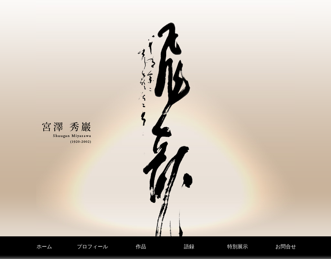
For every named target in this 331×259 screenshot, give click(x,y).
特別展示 (237, 246)
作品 (141, 246)
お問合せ (285, 246)
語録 (189, 246)
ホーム (44, 246)
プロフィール (92, 246)
